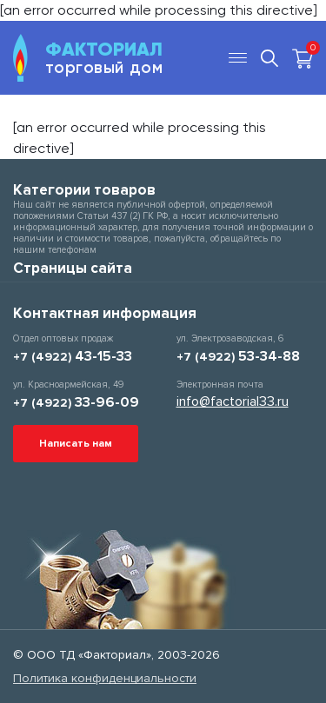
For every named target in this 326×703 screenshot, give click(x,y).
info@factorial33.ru (232, 401)
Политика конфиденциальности (104, 678)
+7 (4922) (72, 356)
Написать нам (75, 443)
